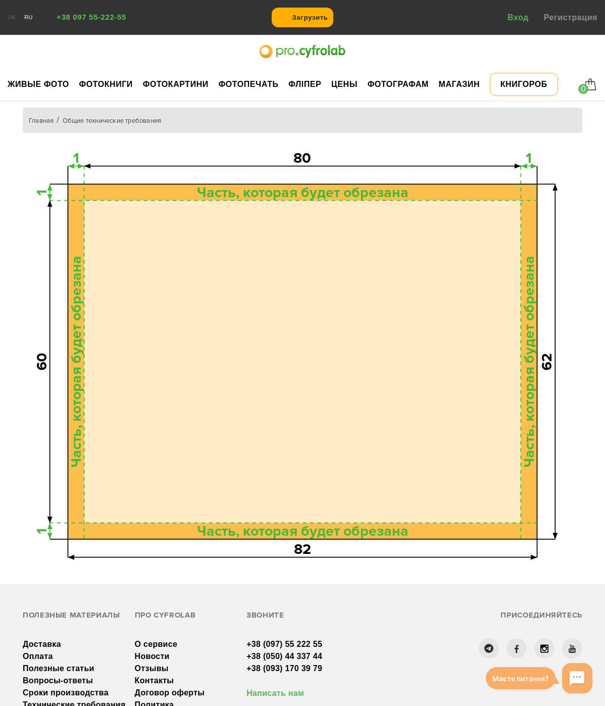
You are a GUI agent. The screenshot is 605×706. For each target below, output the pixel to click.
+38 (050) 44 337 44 (284, 656)
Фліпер (304, 84)
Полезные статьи (58, 668)
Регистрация (570, 17)
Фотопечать (249, 84)
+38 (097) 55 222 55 (284, 644)
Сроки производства (66, 692)
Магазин (459, 84)
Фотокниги (106, 84)
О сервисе (156, 644)
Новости (152, 656)
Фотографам (398, 84)
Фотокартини (176, 84)
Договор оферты (170, 692)
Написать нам (275, 693)
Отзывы (152, 668)
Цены (344, 84)
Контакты (154, 680)
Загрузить (310, 17)
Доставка (42, 644)
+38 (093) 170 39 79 (284, 668)
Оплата (38, 656)
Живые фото (38, 84)
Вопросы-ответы (58, 680)
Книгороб (523, 84)
